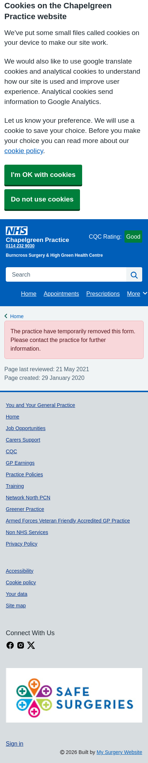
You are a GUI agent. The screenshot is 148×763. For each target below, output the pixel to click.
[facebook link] (10, 645)
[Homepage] (46, 234)
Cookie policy (21, 582)
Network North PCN (28, 497)
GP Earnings (20, 462)
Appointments (61, 293)
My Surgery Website (119, 752)
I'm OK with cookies (43, 174)
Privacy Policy (21, 543)
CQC (11, 451)
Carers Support (23, 439)
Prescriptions (103, 293)
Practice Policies (24, 474)
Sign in (14, 743)
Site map (16, 605)
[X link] (31, 645)
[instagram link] (20, 645)
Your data (17, 594)
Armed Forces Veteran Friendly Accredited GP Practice (68, 520)
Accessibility (19, 570)
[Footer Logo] (74, 695)
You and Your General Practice (40, 405)
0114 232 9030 (20, 246)
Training (15, 486)
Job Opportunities (26, 428)
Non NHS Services (27, 532)
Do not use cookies (42, 199)
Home (29, 293)
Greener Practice (25, 509)
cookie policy (23, 150)
